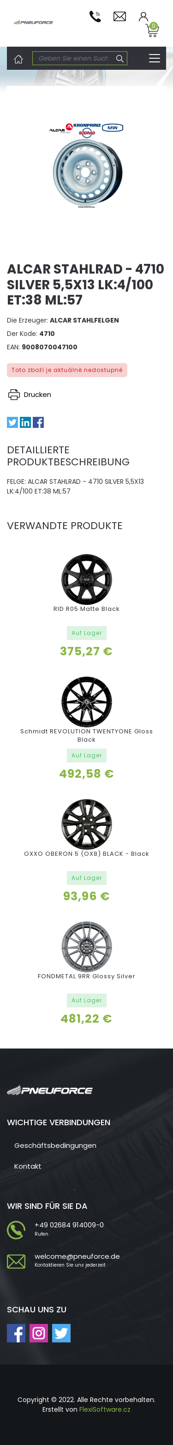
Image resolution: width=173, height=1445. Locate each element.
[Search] (73, 58)
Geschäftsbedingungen (55, 1145)
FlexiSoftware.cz (105, 1409)
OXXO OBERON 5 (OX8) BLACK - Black (86, 853)
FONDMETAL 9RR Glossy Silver (87, 976)
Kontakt (28, 1166)
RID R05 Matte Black (87, 608)
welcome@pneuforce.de (77, 1256)
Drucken (29, 394)
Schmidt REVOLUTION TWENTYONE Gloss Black (86, 735)
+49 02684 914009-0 (69, 1225)
